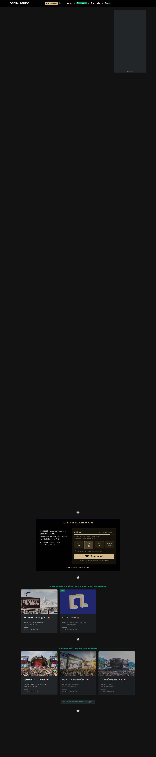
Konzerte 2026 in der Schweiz (61, 744)
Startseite (13, 10)
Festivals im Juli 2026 (29, 741)
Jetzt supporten (51, 3)
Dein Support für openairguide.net (92, 729)
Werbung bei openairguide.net (90, 732)
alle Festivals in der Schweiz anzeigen (77, 702)
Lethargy (39, 10)
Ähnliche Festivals (53, 28)
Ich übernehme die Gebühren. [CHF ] (90, 551)
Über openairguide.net (87, 727)
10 (78, 545)
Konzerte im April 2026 (58, 737)
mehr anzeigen (35, 134)
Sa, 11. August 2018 (96, 181)
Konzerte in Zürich (57, 729)
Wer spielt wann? (22, 28)
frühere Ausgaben (51, 10)
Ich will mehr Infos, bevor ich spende (77, 567)
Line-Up (18, 26)
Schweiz (31, 10)
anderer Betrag (109, 544)
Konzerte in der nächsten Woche (62, 734)
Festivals (23, 10)
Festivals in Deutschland (30, 732)
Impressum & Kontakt (87, 737)
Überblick (40, 26)
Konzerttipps (55, 727)
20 (88, 545)
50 (99, 545)
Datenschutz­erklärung (87, 734)
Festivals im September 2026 (32, 744)
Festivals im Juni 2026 (29, 739)
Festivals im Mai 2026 (29, 737)
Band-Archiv (73, 28)
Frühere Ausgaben (75, 26)
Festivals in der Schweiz (30, 729)
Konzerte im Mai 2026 (58, 739)
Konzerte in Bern (56, 732)
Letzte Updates (52, 26)
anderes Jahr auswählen (61, 51)
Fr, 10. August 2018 (96, 174)
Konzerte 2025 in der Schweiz (61, 741)
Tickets (39, 28)
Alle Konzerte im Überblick (60, 746)
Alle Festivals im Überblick (31, 746)
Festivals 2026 (26, 734)
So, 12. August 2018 (96, 187)
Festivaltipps (26, 727)
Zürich (86, 17)
